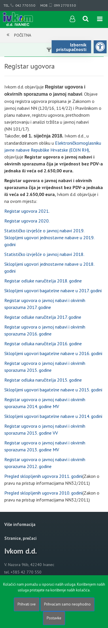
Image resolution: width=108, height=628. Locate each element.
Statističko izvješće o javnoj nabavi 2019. (44, 230)
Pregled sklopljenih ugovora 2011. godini (43, 476)
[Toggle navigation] (100, 19)
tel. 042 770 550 (19, 5)
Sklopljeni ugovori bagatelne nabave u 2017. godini (53, 290)
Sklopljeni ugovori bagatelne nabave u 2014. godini (53, 416)
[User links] (72, 19)
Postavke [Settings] (54, 618)
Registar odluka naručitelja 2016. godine (43, 343)
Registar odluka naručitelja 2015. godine (43, 380)
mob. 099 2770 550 (58, 5)
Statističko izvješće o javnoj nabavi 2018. (44, 254)
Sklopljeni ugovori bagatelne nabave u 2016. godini (53, 353)
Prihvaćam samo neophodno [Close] (67, 604)
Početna (22, 35)
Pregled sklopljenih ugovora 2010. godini (43, 493)
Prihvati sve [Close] (27, 604)
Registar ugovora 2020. (27, 221)
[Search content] (86, 19)
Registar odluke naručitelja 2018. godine (43, 281)
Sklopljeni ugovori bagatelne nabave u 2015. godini (53, 390)
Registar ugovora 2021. (27, 211)
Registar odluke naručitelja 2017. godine (42, 317)
